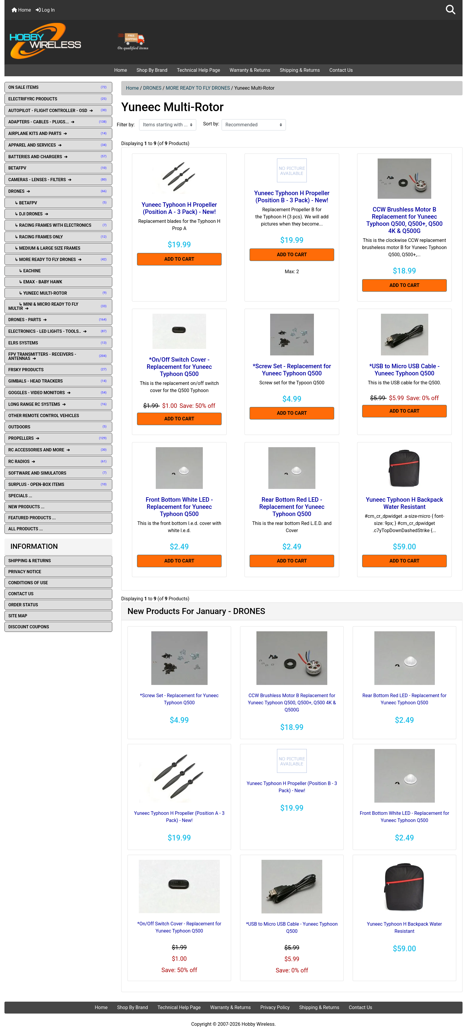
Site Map (17, 615)
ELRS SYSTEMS (58, 343)
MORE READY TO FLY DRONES (198, 88)
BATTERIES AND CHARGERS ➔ (58, 156)
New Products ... (26, 506)
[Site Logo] (81, 40)
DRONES (152, 88)
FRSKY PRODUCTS (58, 369)
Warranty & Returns (250, 70)
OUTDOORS (58, 427)
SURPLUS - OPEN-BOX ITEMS (58, 484)
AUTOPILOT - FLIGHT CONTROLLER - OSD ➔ (58, 110)
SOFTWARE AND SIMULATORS (58, 473)
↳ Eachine (24, 270)
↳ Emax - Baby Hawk (35, 281)
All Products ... (25, 528)
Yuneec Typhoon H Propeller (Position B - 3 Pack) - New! (292, 196)
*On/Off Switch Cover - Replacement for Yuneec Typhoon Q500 (179, 366)
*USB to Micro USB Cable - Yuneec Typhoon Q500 (404, 370)
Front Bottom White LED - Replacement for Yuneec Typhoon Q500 (179, 507)
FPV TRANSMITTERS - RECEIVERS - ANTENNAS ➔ (58, 356)
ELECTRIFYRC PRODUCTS (58, 99)
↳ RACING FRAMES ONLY (58, 236)
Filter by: (126, 125)
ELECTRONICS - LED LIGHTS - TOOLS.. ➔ (58, 331)
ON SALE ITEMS (58, 87)
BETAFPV (58, 168)
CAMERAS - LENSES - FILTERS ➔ (58, 179)
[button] (450, 10)
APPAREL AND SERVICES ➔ (58, 145)
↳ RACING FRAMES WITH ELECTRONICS (58, 225)
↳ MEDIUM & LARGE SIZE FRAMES (44, 248)
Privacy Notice (24, 571)
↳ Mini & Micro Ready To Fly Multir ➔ (58, 306)
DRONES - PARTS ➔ (58, 319)
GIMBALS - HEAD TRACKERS (58, 381)
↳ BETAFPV (58, 203)
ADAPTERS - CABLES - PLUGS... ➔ (58, 121)
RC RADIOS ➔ (58, 461)
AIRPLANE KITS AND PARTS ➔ (58, 133)
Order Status (23, 604)
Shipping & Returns (300, 70)
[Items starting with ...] (167, 124)
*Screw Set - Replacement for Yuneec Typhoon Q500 (292, 370)
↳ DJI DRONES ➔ (28, 214)
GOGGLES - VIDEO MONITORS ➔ (58, 392)
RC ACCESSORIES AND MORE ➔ (58, 449)
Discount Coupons (28, 626)
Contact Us (341, 70)
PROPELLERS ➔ (58, 438)
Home (21, 10)
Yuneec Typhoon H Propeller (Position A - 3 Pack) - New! (179, 208)
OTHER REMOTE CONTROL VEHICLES (43, 415)
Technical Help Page (198, 70)
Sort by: (211, 124)
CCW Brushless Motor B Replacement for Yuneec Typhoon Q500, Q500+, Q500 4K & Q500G (404, 220)
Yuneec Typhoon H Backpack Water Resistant (404, 503)
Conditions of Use (28, 582)
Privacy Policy (275, 1007)
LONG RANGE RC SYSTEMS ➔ (58, 404)
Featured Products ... (32, 517)
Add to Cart (179, 259)
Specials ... (20, 495)
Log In (45, 10)
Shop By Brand (151, 70)
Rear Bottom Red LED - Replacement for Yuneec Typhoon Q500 (292, 507)
